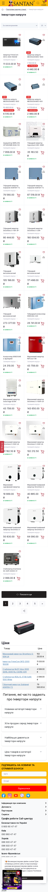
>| (24, 611)
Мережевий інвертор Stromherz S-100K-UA (35, 400)
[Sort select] (19, 25)
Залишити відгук (9, 60)
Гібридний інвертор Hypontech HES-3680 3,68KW (35, 144)
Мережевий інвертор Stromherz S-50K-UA (11, 443)
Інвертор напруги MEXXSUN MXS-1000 (35, 56)
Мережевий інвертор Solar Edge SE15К (11, 400)
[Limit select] (43, 25)
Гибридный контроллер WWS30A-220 (36, 315)
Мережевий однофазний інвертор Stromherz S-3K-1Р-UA (11, 486)
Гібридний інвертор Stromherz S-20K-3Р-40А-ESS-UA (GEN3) (36, 229)
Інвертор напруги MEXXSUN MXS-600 (35, 100)
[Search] (38, 3)
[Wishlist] (20, 35)
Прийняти (24, 878)
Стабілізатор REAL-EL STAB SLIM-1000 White (17, 678)
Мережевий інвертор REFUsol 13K (35, 358)
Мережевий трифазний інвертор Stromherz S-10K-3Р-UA (36, 486)
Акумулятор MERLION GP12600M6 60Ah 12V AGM (11, 144)
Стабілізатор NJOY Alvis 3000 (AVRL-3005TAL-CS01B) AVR (16, 670)
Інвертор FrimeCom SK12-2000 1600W (10, 56)
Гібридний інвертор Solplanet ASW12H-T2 (35, 187)
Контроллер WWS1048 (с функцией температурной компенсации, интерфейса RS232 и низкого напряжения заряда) (12, 358)
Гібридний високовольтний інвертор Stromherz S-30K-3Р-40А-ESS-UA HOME (36, 272)
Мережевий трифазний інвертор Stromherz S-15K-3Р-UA (12, 529)
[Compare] (20, 40)
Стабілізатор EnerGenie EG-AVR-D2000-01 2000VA (12, 570)
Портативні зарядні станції (16, 9)
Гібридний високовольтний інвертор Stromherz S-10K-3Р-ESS (11, 272)
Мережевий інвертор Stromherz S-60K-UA (35, 443)
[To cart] (19, 65)
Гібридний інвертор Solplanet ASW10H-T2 (11, 187)
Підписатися (24, 788)
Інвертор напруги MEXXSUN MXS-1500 (11, 100)
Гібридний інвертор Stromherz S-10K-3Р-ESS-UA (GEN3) (11, 229)
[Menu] (3, 3)
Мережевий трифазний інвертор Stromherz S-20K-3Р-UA (36, 529)
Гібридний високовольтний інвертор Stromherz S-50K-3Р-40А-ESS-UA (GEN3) (11, 315)
